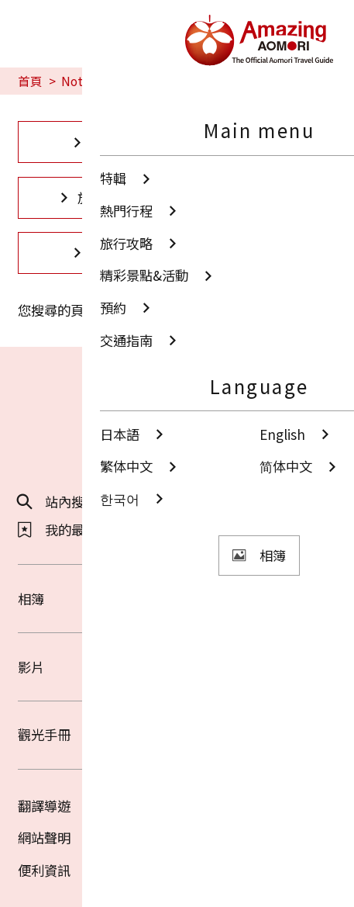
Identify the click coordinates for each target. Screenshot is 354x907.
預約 (93, 252)
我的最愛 (58, 529)
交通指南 (260, 252)
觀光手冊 (177, 734)
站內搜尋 (58, 501)
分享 (210, 501)
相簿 (177, 598)
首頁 (30, 81)
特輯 (93, 141)
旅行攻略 (93, 197)
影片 (177, 667)
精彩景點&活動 (260, 197)
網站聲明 (44, 837)
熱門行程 (260, 141)
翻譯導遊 (44, 805)
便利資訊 (44, 870)
